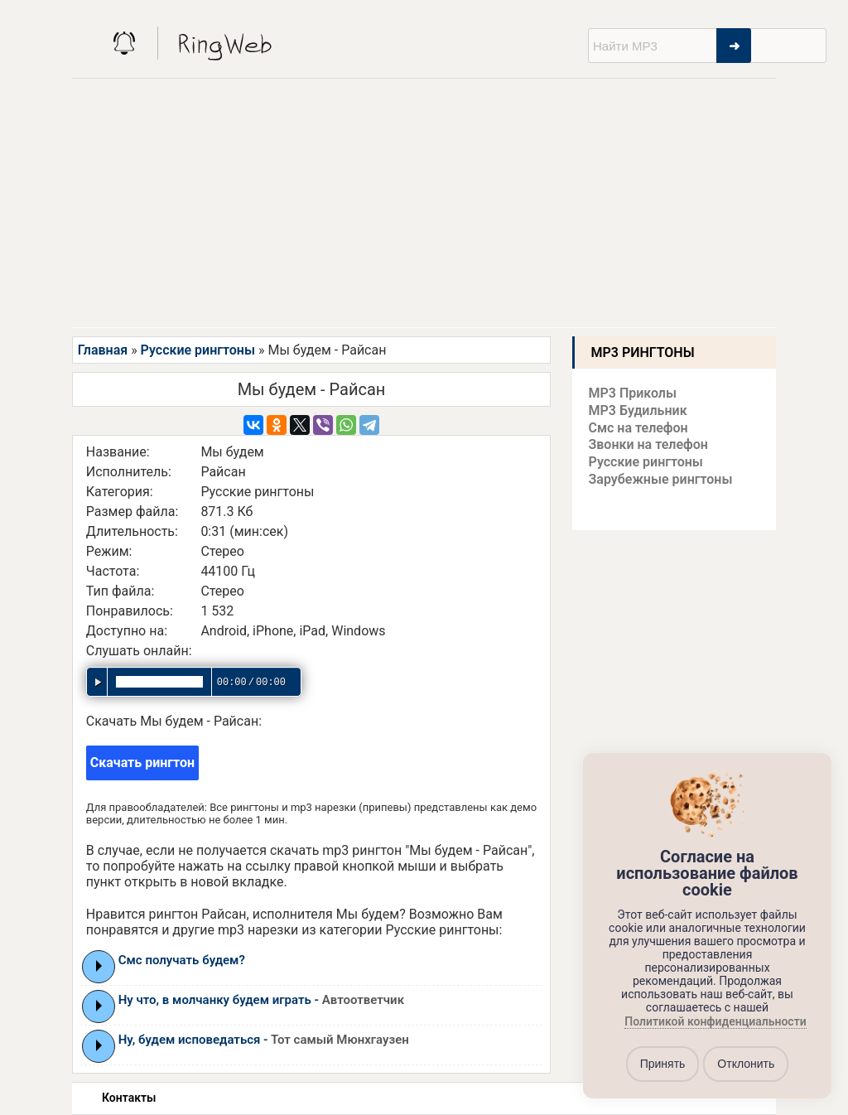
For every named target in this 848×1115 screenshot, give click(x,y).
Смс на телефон (638, 428)
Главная (103, 350)
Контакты (129, 1097)
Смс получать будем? (181, 960)
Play (99, 966)
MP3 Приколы (633, 393)
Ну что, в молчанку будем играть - (261, 999)
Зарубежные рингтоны (661, 479)
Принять (663, 1063)
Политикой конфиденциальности (715, 1021)
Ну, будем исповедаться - (263, 1039)
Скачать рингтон (142, 762)
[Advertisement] (424, 203)
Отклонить (745, 1063)
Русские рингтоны (198, 350)
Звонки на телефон (648, 444)
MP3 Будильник (638, 410)
